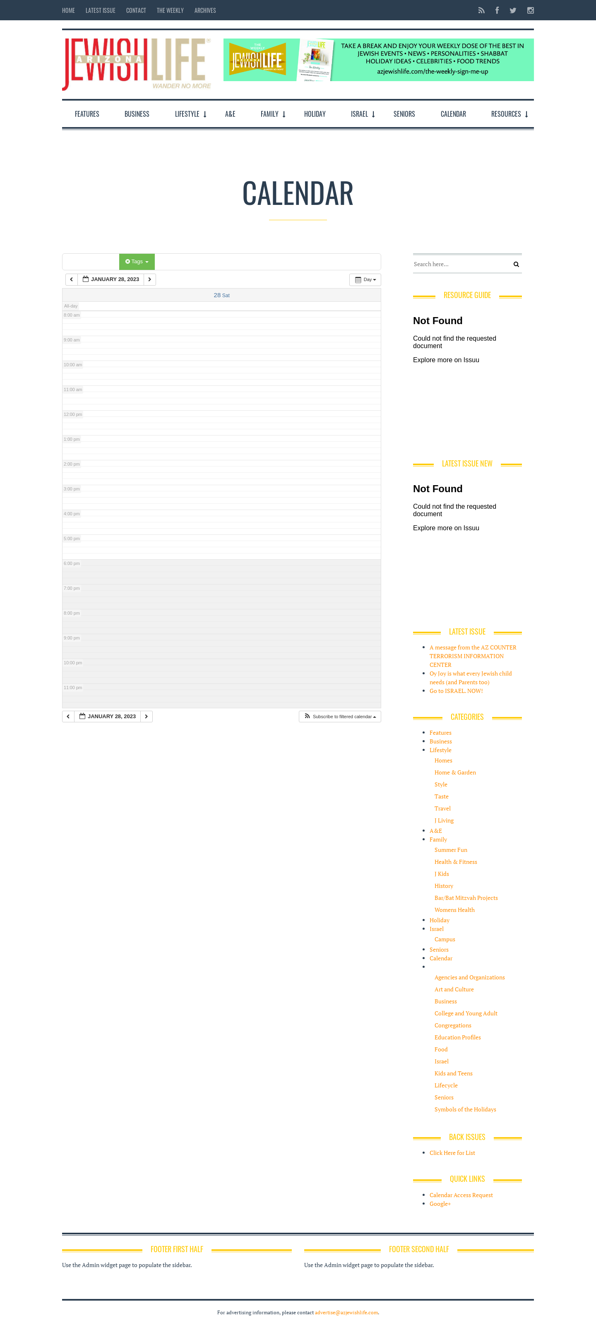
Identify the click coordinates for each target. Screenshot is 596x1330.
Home (68, 10)
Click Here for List (452, 1153)
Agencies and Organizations (470, 977)
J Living (444, 820)
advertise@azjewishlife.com (346, 1312)
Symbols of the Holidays (465, 1109)
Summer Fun (451, 850)
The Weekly (170, 10)
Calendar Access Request (461, 1195)
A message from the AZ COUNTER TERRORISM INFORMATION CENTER (473, 656)
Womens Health (455, 910)
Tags (136, 261)
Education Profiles (458, 1037)
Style (441, 784)
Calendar (453, 114)
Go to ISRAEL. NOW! (456, 691)
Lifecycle (446, 1085)
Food (441, 1049)
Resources (506, 114)
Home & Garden (455, 772)
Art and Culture (454, 989)
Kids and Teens (454, 1073)
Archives (205, 10)
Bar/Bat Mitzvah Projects (466, 898)
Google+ (440, 1203)
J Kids (442, 874)
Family (270, 114)
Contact (136, 10)
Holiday (315, 114)
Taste (442, 796)
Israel (359, 114)
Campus (445, 939)
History (444, 886)
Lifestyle (187, 114)
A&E (230, 114)
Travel (443, 808)
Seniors (404, 114)
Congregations (453, 1025)
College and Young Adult (466, 1013)
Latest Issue (100, 10)
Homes (443, 760)
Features (87, 114)
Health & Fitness (456, 862)
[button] (340, 716)
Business (137, 114)
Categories (92, 261)
